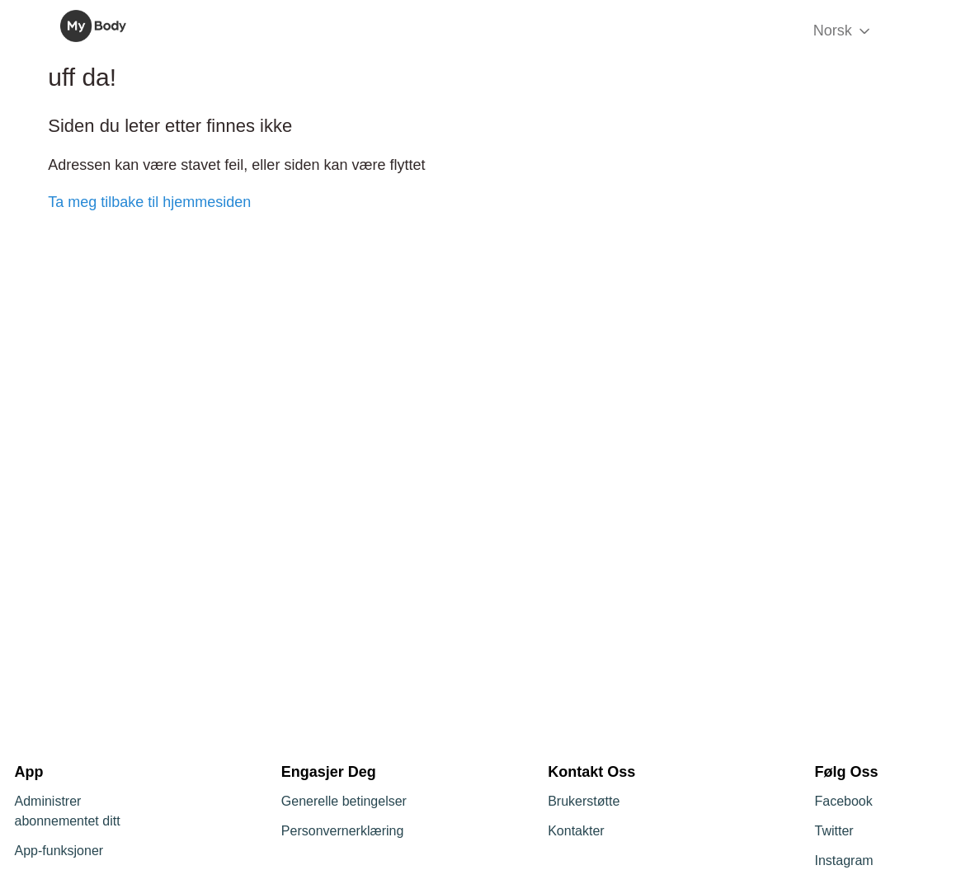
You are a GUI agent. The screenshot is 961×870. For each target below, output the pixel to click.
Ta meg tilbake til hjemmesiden (149, 202)
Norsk (843, 31)
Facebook (843, 801)
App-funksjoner (59, 851)
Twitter (833, 831)
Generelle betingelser (344, 801)
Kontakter (576, 831)
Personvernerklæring (342, 831)
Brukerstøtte (583, 801)
